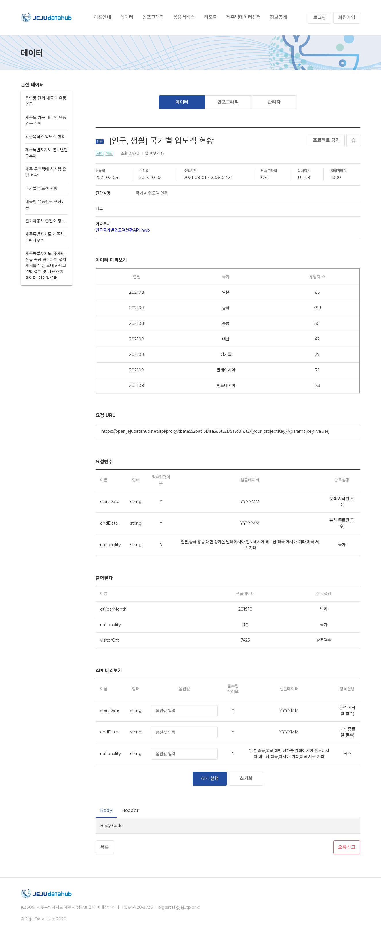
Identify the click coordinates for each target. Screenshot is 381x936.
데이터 (126, 17)
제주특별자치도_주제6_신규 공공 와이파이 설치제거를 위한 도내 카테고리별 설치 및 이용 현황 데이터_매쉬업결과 (45, 265)
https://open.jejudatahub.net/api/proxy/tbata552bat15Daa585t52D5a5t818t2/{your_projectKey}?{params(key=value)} (215, 431)
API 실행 (210, 778)
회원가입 (346, 17)
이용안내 (102, 17)
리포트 (210, 17)
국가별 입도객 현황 (41, 188)
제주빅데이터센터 (243, 17)
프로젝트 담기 (326, 140)
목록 (104, 847)
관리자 (274, 102)
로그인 (319, 17)
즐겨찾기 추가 (353, 140)
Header (130, 810)
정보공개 (278, 17)
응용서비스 (184, 17)
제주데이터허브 (47, 17)
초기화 (246, 778)
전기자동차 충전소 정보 (45, 221)
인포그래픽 (153, 17)
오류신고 (346, 847)
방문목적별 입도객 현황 (45, 136)
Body (106, 810)
